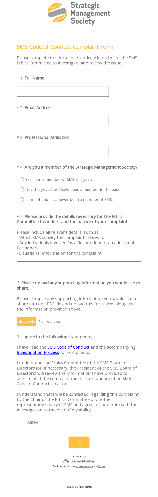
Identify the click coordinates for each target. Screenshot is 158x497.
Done (79, 442)
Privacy (70, 486)
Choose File (26, 321)
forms (101, 466)
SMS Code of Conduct (68, 347)
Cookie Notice (84, 486)
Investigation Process (38, 352)
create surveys (84, 466)
